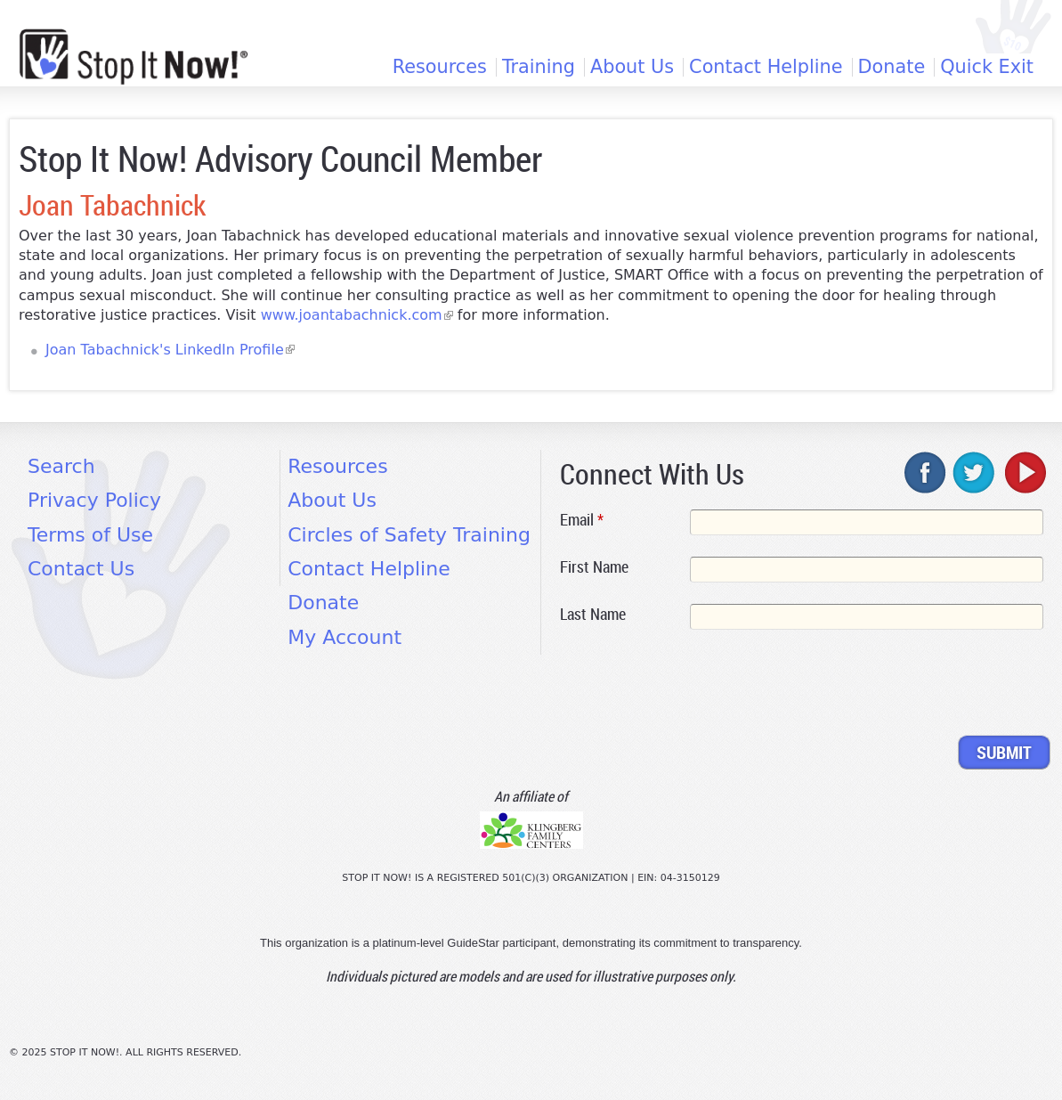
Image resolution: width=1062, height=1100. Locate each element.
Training (538, 67)
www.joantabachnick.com (357, 314)
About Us (632, 67)
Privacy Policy (94, 500)
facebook (926, 472)
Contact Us (81, 569)
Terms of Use (90, 535)
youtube (1023, 472)
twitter (975, 472)
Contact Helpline (765, 67)
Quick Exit (987, 67)
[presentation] (695, 686)
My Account (344, 637)
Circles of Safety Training (409, 535)
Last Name (593, 613)
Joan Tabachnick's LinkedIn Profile (170, 349)
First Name (594, 566)
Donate (892, 67)
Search (61, 466)
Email (582, 519)
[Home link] (133, 56)
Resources (440, 67)
